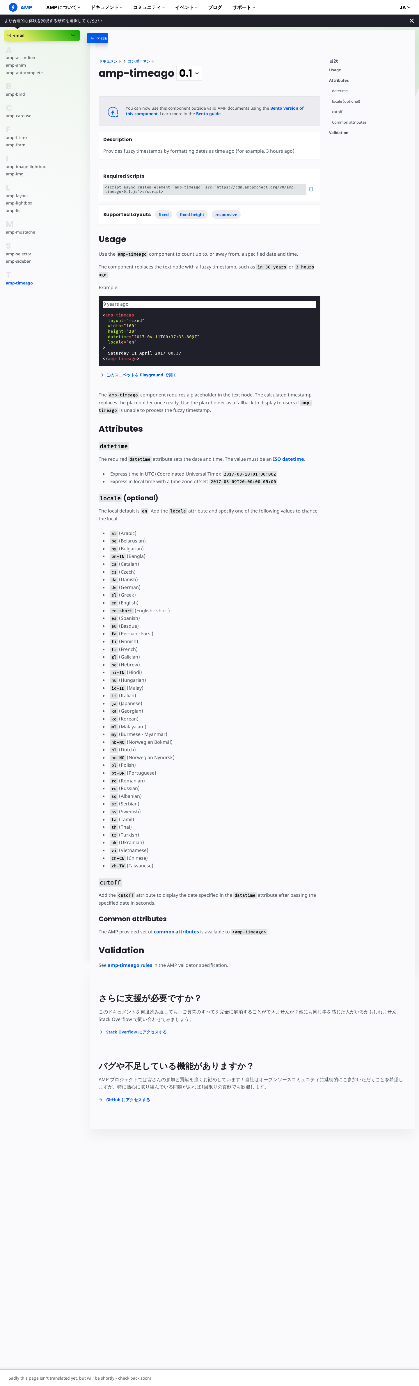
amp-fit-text (17, 137)
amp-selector (18, 254)
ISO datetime (288, 459)
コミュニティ (149, 7)
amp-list (14, 210)
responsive (226, 214)
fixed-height (192, 214)
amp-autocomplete (24, 72)
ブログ (215, 7)
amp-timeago (19, 283)
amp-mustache (20, 232)
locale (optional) (346, 101)
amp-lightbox (19, 203)
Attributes (339, 80)
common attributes (176, 931)
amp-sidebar (18, 261)
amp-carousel (19, 115)
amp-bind (15, 94)
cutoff (337, 111)
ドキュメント (106, 7)
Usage (335, 69)
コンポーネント (141, 61)
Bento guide (208, 113)
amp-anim (16, 65)
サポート (243, 7)
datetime (340, 90)
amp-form (15, 144)
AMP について (63, 7)
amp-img (15, 174)
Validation (338, 132)
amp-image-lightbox (26, 166)
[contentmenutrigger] (369, 62)
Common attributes (349, 122)
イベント (186, 7)
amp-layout (17, 195)
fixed (164, 214)
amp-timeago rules (130, 965)
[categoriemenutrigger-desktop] (110, 38)
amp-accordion (20, 57)
